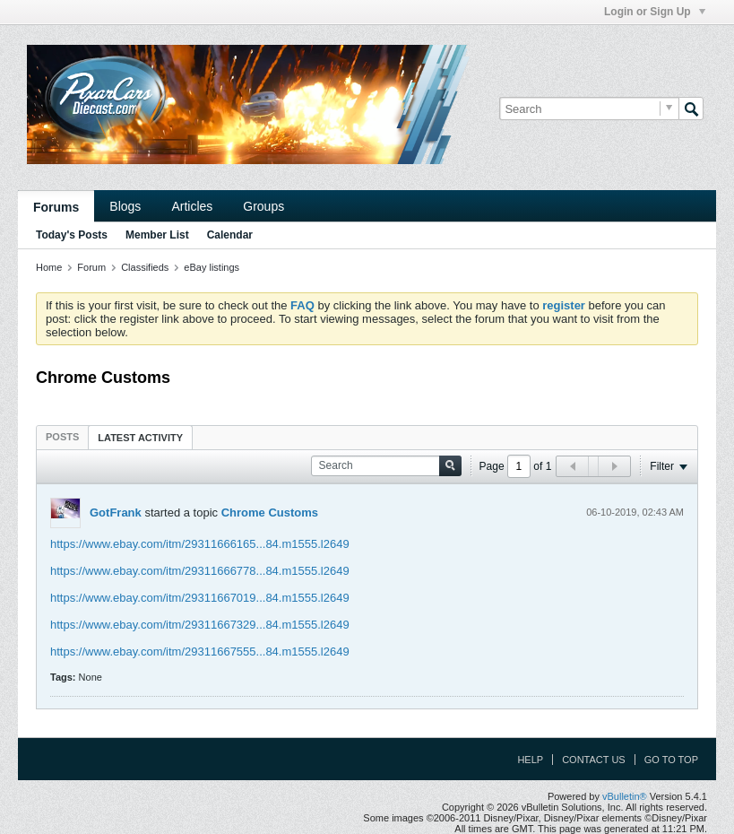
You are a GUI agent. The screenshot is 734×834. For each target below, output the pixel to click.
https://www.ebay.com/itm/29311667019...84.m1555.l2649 (200, 597)
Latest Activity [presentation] (140, 437)
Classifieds (144, 267)
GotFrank (116, 512)
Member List (157, 235)
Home (49, 267)
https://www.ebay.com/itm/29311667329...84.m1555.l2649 (200, 624)
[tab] (62, 436)
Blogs (125, 206)
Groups (263, 206)
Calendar (230, 235)
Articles (191, 206)
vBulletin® (624, 796)
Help (530, 759)
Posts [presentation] (62, 436)
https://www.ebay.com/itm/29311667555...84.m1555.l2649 (200, 651)
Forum (91, 267)
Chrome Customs (269, 512)
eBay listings (211, 267)
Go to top (671, 759)
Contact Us (594, 759)
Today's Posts (72, 235)
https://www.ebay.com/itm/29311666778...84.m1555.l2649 (200, 571)
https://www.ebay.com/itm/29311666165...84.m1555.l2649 (200, 544)
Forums (56, 207)
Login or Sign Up (654, 11)
